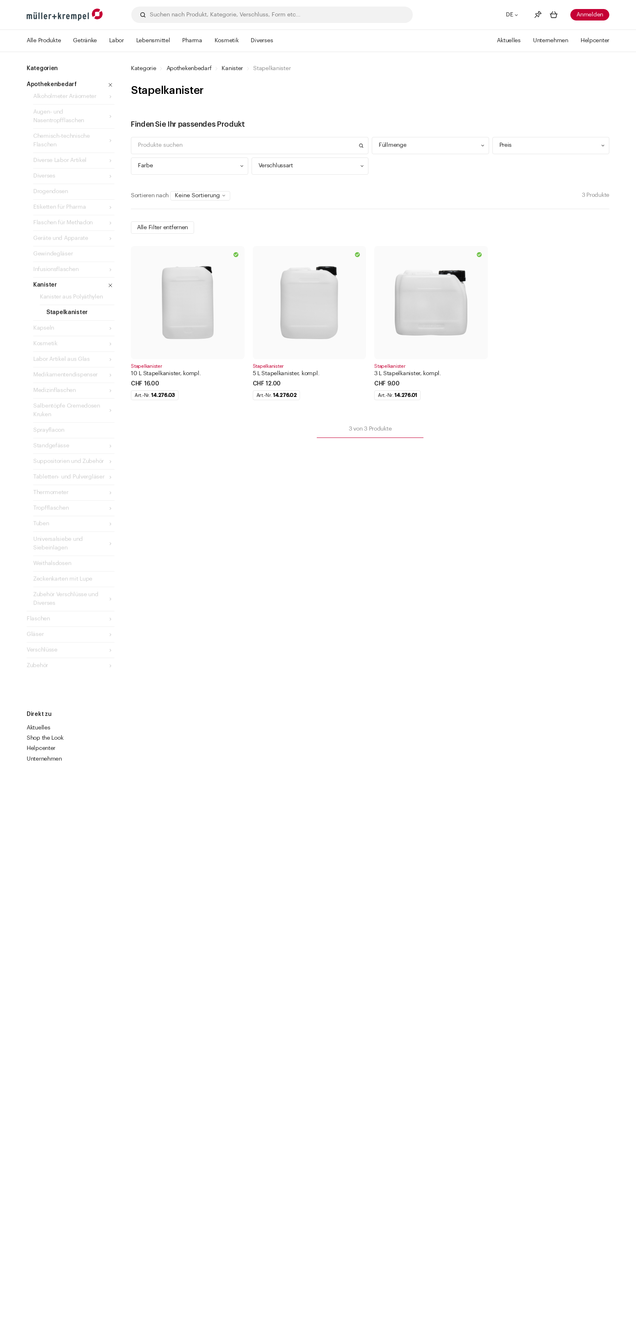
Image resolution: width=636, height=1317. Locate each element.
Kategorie (143, 68)
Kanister (232, 68)
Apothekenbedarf (189, 68)
